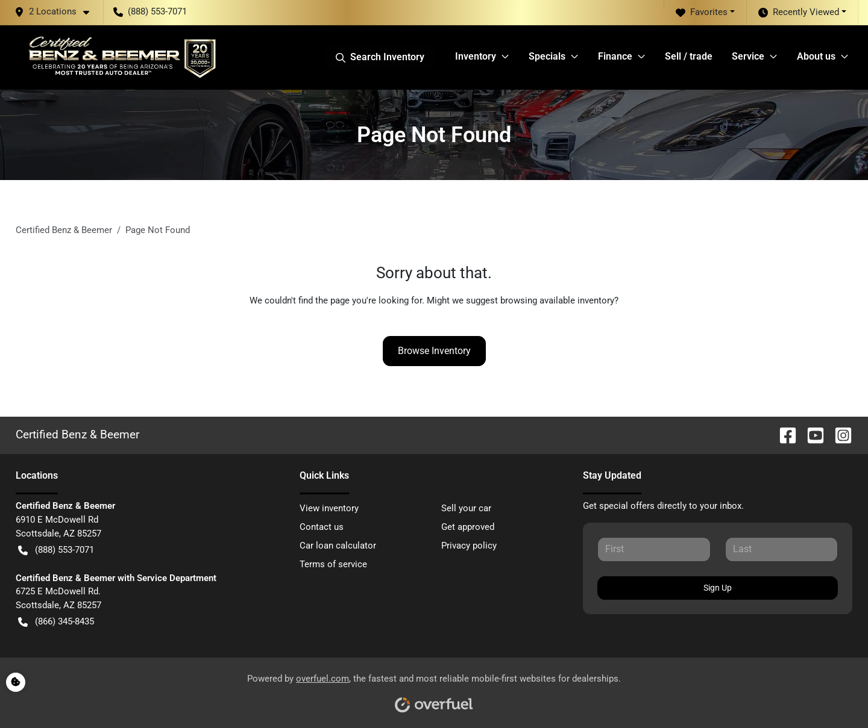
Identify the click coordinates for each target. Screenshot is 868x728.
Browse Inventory (434, 350)
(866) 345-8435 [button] (56, 622)
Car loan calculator (338, 545)
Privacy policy (469, 545)
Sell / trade (688, 56)
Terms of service (333, 564)
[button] (57, 11)
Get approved (467, 526)
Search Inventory (380, 57)
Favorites (702, 12)
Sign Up (717, 588)
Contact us (322, 526)
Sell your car (466, 508)
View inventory (329, 508)
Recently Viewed (798, 12)
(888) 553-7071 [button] (150, 11)
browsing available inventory (557, 300)
